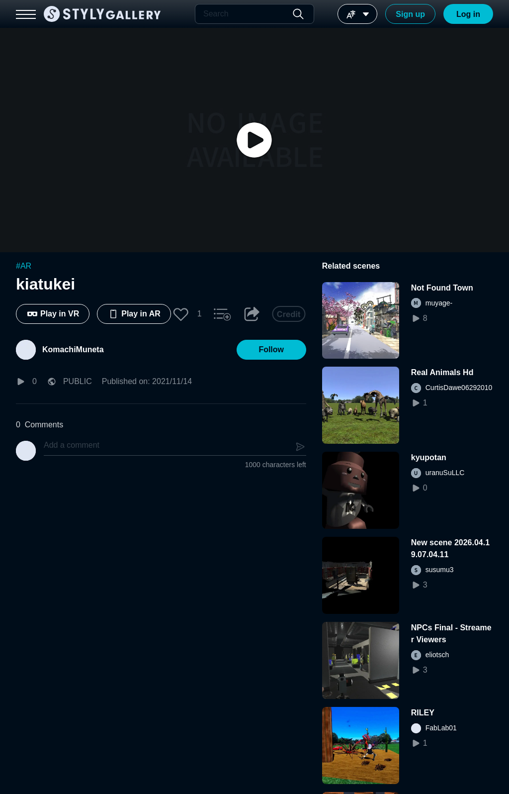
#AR (23, 266)
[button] (181, 314)
